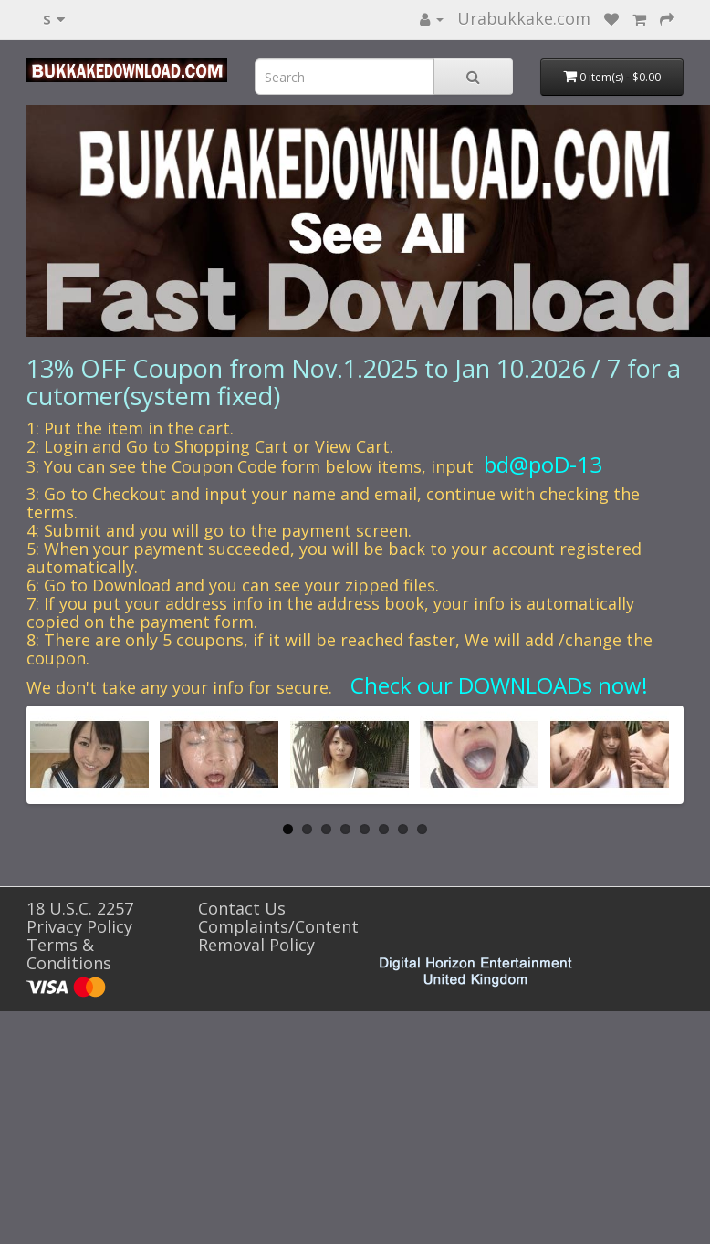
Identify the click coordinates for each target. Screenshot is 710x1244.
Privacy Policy (79, 926)
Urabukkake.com (523, 18)
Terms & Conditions (68, 954)
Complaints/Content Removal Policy (278, 935)
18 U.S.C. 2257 (79, 908)
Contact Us (242, 908)
